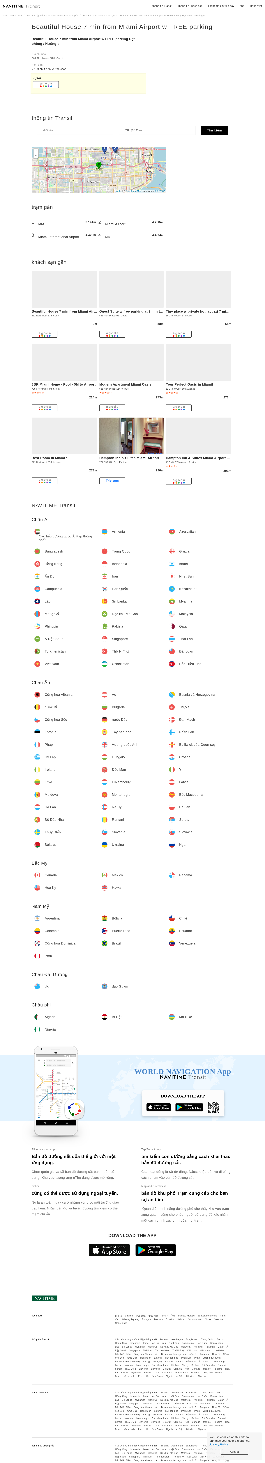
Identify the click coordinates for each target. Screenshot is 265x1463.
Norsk (208, 1319)
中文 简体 (153, 1315)
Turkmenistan (162, 1350)
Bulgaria (204, 1354)
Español (170, 1319)
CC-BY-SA (160, 191)
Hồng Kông (121, 1343)
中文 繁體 (141, 1315)
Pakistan (210, 1347)
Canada (196, 1369)
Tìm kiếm (214, 130)
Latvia (118, 1365)
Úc (147, 1376)
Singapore (134, 1350)
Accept (234, 1451)
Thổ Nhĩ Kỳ (178, 1350)
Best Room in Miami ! (49, 458)
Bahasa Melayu (186, 1315)
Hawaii (124, 1372)
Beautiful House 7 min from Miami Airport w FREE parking (122, 26)
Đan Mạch (145, 1358)
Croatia (169, 1361)
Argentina (136, 1372)
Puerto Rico (181, 1372)
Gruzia (220, 1339)
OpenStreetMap (133, 191)
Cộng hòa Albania (143, 1354)
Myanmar (140, 1347)
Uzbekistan (219, 1350)
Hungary (157, 1361)
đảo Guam (157, 1376)
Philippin (198, 1347)
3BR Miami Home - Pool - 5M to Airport (64, 384)
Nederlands (121, 1323)
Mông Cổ (153, 1347)
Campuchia (188, 1343)
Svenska (218, 1319)
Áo (157, 1354)
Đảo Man (191, 1361)
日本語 (118, 1315)
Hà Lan (175, 1365)
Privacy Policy (219, 1444)
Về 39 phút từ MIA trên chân (49, 68)
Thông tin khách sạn (190, 5)
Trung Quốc (207, 1339)
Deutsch (158, 1319)
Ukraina (178, 1369)
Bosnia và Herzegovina (173, 1354)
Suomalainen (195, 1319)
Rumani (222, 1365)
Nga (187, 1369)
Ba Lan (195, 1365)
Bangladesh (192, 1339)
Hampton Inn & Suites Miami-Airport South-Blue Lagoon (145, 458)
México (207, 1369)
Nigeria (202, 1376)
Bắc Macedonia (160, 1365)
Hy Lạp (147, 1361)
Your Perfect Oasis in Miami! (189, 384)
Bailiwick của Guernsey (127, 1361)
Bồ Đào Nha (208, 1365)
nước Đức (132, 1358)
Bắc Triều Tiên (122, 1354)
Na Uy (185, 1365)
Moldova (128, 1365)
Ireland (179, 1361)
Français (146, 1319)
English (129, 1315)
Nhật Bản (174, 1343)
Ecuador (195, 1372)
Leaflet (118, 191)
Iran (164, 1343)
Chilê (157, 1372)
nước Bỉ (193, 1354)
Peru (140, 1376)
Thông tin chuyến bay (221, 5)
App (241, 5)
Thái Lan (147, 1350)
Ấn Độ (155, 1343)
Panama (218, 1369)
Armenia (164, 1339)
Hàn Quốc (202, 1343)
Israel (146, 1343)
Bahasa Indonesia (207, 1315)
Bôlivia (147, 1372)
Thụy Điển (130, 1369)
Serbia (118, 1369)
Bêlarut (167, 1369)
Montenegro (142, 1365)
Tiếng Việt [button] (256, 5)
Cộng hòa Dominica (213, 1372)
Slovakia (155, 1369)
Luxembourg (218, 1361)
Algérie (169, 1376)
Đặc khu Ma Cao (169, 1347)
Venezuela (129, 1376)
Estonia (158, 1358)
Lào (117, 1347)
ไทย (173, 1315)
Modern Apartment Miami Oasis (125, 384)
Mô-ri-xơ (190, 1376)
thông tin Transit (162, 5)
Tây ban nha (171, 1358)
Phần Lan (186, 1358)
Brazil (118, 1376)
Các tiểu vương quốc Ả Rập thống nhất (136, 1339)
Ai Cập (179, 1376)
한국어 (164, 1315)
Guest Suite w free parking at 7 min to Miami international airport (153, 311)
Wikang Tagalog (130, 1319)
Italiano (181, 1319)
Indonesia (135, 1343)
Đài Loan (192, 1350)
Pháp (197, 1358)
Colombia (167, 1372)
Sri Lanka (127, 1347)
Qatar (221, 1347)
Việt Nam (205, 1350)
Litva (206, 1361)
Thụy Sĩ (216, 1354)
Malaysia (185, 1347)
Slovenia (143, 1369)
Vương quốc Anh (212, 1358)
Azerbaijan (177, 1339)
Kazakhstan (216, 1343)
